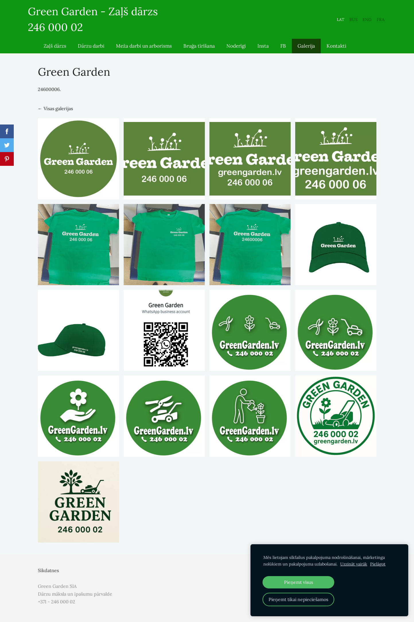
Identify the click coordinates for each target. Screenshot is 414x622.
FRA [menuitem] (370, 21)
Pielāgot (378, 564)
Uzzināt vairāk (353, 564)
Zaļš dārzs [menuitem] (55, 50)
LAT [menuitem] (330, 21)
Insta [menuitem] (263, 50)
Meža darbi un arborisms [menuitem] (144, 50)
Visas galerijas (58, 113)
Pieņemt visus (298, 582)
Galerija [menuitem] (306, 50)
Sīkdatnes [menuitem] (48, 575)
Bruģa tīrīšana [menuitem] (199, 50)
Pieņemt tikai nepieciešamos (298, 599)
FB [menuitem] (283, 50)
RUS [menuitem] (343, 21)
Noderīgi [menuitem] (236, 50)
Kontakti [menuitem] (336, 50)
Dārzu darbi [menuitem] (91, 50)
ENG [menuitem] (357, 21)
